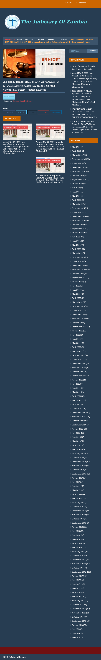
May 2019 (76, 490)
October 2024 (78, 224)
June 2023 (76, 290)
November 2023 (79, 269)
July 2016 (76, 629)
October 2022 (78, 323)
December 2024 (79, 216)
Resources (29, 39)
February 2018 (78, 551)
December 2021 (78, 363)
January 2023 (77, 310)
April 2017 (76, 592)
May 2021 (76, 392)
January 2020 (78, 457)
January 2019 (77, 506)
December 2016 (79, 609)
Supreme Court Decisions (57, 39)
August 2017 (77, 576)
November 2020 (79, 417)
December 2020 (79, 412)
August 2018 (77, 527)
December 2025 (79, 167)
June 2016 (76, 633)
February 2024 (78, 257)
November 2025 (79, 171)
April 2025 (76, 200)
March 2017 (77, 596)
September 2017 (79, 572)
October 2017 (77, 568)
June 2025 (76, 192)
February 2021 (78, 404)
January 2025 (77, 212)
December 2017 (78, 560)
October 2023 (78, 274)
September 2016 (79, 621)
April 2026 (76, 151)
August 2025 (77, 184)
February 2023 (78, 306)
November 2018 (79, 515)
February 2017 (78, 600)
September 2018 (79, 523)
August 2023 (77, 282)
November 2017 (79, 564)
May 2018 (76, 539)
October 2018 (78, 519)
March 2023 (77, 302)
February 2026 (78, 159)
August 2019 (77, 478)
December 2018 (79, 511)
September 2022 (79, 327)
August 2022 (77, 331)
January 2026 (78, 163)
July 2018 (76, 531)
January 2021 (77, 408)
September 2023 (79, 278)
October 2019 (78, 470)
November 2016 (79, 613)
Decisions (40, 39)
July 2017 (76, 580)
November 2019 (79, 466)
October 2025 (78, 175)
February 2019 (78, 502)
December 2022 (79, 314)
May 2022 (76, 343)
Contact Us (82, 3)
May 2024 (76, 245)
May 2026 (76, 147)
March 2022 (77, 351)
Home (69, 3)
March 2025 (77, 204)
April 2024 (76, 249)
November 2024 (79, 220)
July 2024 (76, 237)
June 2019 (76, 486)
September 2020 (79, 425)
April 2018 (76, 543)
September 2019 (79, 474)
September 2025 (79, 180)
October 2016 (78, 617)
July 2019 (76, 482)
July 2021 (76, 384)
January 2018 (77, 556)
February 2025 (78, 208)
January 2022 (77, 359)
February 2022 (78, 355)
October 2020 (78, 421)
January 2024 (78, 261)
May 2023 (76, 294)
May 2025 (76, 196)
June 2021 (76, 388)
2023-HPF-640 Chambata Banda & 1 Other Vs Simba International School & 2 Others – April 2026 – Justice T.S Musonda (84, 126)
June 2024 (76, 241)
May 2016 (76, 637)
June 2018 (76, 535)
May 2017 (76, 588)
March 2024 (77, 253)
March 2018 (77, 547)
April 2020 (76, 445)
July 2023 (76, 286)
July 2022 (76, 335)
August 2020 (77, 429)
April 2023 (76, 298)
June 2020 (76, 437)
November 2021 (79, 368)
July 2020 (76, 433)
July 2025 (76, 188)
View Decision (9, 97)
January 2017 (77, 605)
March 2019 (77, 498)
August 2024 (77, 233)
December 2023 (79, 265)
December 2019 (79, 462)
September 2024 (79, 229)
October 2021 (77, 372)
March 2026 (77, 155)
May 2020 (76, 441)
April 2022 (76, 347)
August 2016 (77, 625)
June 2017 (76, 584)
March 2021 (77, 400)
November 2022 (79, 318)
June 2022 (76, 339)
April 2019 (76, 494)
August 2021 (77, 380)
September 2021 (79, 376)
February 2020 (78, 453)
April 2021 (76, 396)
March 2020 (77, 449)
